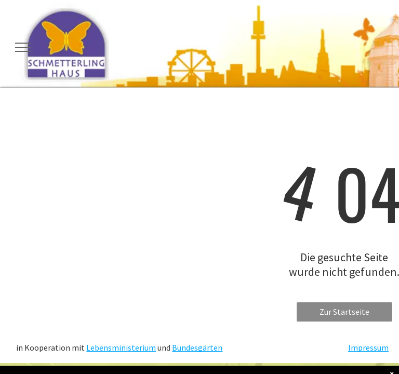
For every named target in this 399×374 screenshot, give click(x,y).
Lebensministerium (121, 347)
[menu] (22, 47)
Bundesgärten (197, 347)
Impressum (368, 347)
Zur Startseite (344, 311)
